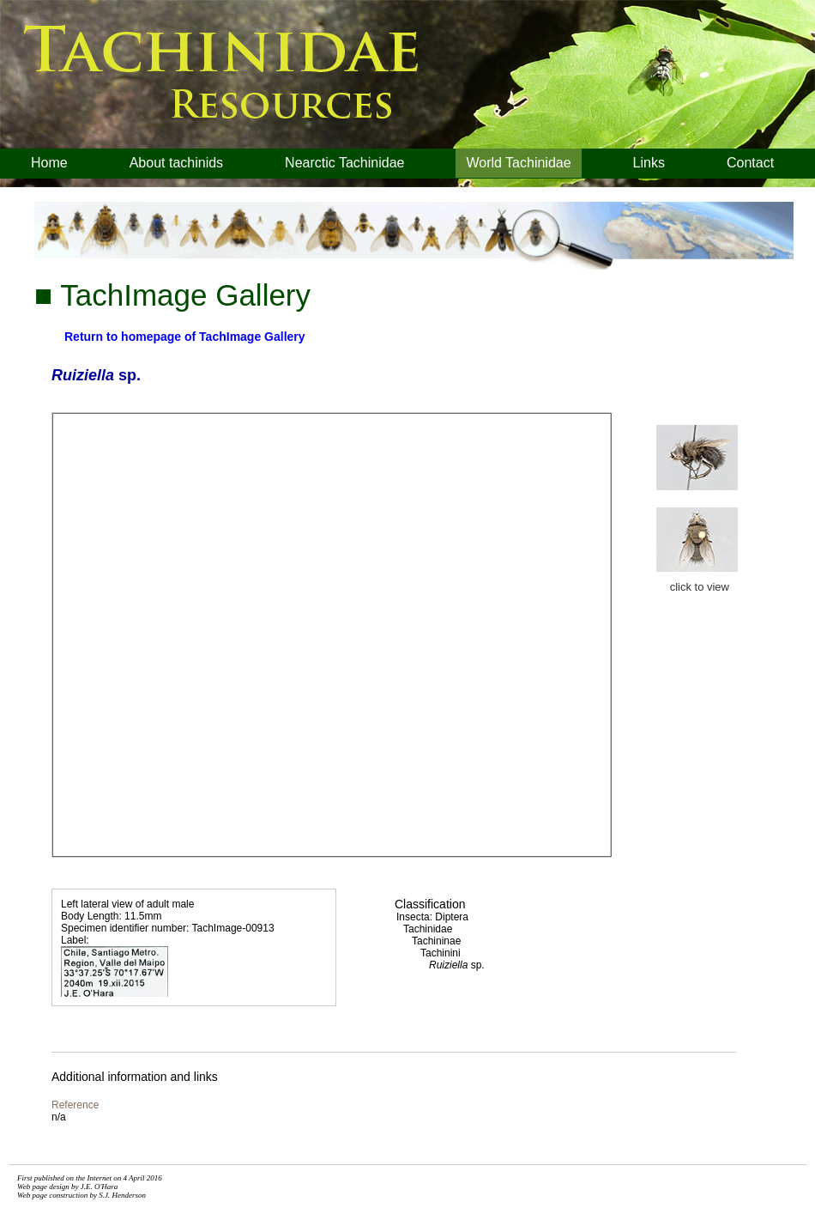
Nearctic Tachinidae (344, 162)
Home (49, 162)
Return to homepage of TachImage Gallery (184, 336)
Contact (750, 162)
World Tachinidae (518, 162)
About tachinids (176, 162)
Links (649, 162)
